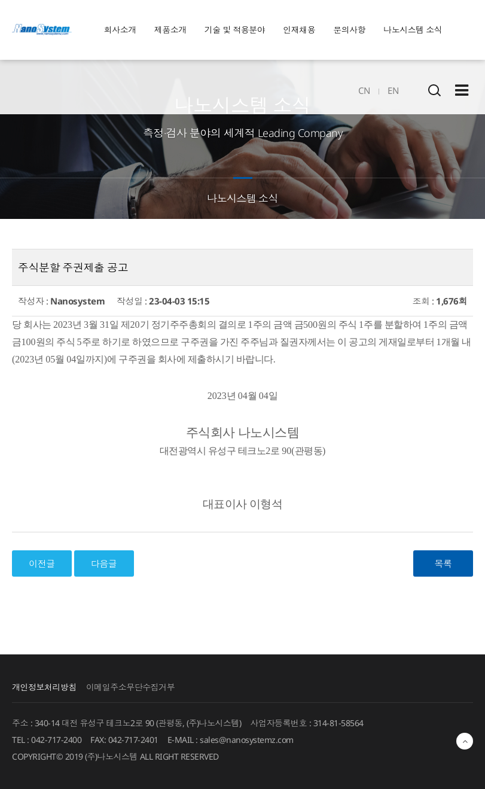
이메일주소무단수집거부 (130, 687)
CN (364, 90)
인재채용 (299, 29)
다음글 (104, 563)
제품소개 (170, 29)
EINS (42, 30)
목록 (443, 563)
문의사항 (349, 29)
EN (393, 90)
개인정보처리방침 (44, 687)
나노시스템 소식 (412, 29)
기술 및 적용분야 (235, 29)
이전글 (42, 563)
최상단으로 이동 (464, 741)
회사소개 (120, 29)
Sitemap (461, 90)
